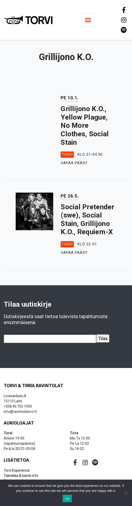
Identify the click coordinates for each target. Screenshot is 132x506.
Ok (67, 499)
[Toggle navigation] (88, 20)
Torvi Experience (17, 470)
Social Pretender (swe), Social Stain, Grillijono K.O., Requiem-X (87, 219)
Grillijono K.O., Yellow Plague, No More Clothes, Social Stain (85, 125)
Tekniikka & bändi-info (21, 476)
